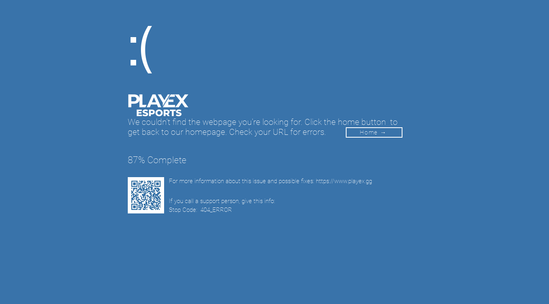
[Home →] (374, 132)
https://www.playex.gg (344, 181)
